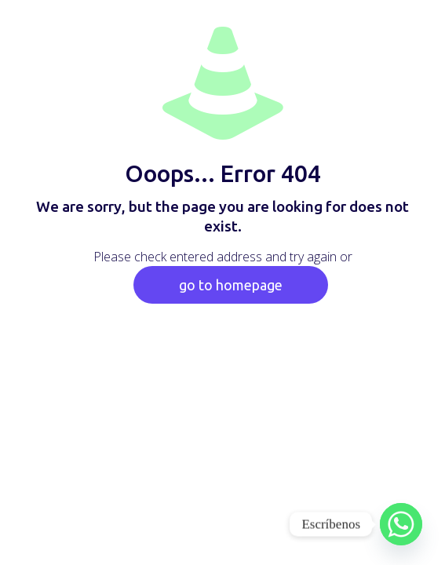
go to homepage (231, 285)
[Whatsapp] (401, 524)
